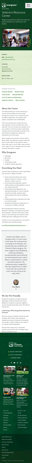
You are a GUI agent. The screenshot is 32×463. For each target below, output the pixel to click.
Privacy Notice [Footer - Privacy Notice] (5, 455)
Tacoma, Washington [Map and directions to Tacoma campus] (16, 355)
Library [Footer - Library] (19, 413)
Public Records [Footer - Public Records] (5, 445)
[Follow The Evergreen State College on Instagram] (17, 362)
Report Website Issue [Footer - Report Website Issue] (7, 437)
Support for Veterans (7, 100)
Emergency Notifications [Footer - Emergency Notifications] (7, 442)
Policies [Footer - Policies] (3, 447)
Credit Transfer (6, 94)
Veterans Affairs (5, 9)
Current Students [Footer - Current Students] (7, 413)
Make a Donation (20, 100)
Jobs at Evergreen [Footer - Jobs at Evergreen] (22, 427)
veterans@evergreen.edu (8, 59)
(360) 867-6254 (9, 57)
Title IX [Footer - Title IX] (3, 458)
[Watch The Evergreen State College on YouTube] (14, 362)
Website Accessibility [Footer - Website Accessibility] (7, 439)
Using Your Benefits (7, 92)
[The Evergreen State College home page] (16, 345)
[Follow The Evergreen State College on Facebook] (11, 362)
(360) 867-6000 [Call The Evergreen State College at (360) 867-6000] (16, 358)
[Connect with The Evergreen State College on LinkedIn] (20, 362)
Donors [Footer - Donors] (5, 427)
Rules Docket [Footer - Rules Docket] (5, 450)
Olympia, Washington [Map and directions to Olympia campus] (16, 352)
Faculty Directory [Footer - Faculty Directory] (22, 415)
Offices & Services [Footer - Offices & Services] (22, 418)
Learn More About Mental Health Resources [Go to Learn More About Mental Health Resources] (13, 225)
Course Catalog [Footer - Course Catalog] (22, 420)
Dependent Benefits (17, 94)
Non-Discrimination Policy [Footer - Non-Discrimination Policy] (8, 452)
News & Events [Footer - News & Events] (21, 425)
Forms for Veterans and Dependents (12, 97)
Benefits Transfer (19, 92)
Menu (28, 5)
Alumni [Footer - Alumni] (5, 430)
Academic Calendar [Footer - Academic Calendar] (23, 422)
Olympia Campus (6, 69)
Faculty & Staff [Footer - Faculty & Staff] (7, 425)
